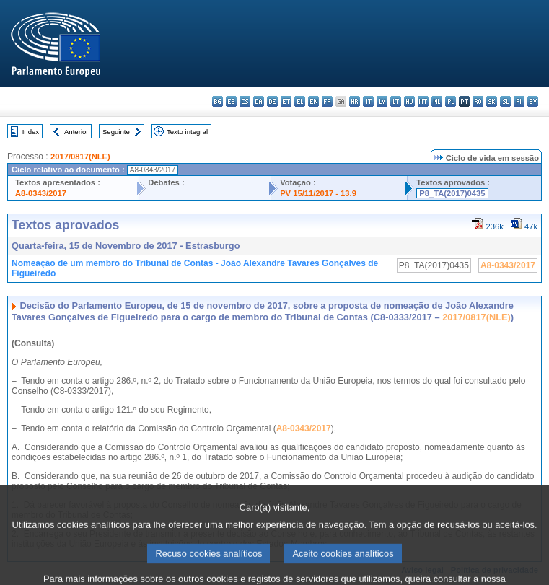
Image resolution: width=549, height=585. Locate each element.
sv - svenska (532, 101)
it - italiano (368, 101)
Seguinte (116, 132)
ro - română (478, 101)
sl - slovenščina (505, 101)
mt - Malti (423, 101)
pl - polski (450, 101)
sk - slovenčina (491, 101)
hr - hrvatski (354, 101)
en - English (313, 101)
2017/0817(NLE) (80, 156)
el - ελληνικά (299, 101)
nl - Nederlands (436, 101)
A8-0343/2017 (40, 193)
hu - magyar (409, 101)
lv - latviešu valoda (382, 101)
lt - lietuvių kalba (395, 101)
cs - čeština (245, 101)
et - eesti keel (286, 101)
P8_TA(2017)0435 (452, 193)
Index (30, 132)
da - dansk (258, 101)
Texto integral (187, 132)
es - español (231, 101)
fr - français (327, 101)
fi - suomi (519, 101)
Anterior (76, 132)
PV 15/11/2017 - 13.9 (318, 193)
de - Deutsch (272, 101)
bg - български (217, 101)
